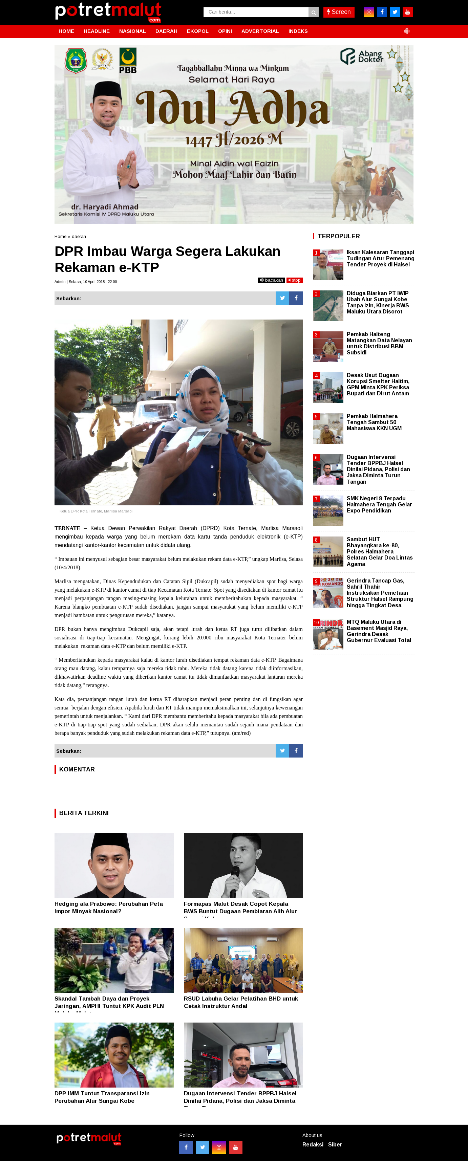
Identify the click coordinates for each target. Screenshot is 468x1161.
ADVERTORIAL (260, 31)
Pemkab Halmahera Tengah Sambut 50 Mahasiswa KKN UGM (374, 422)
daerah (79, 236)
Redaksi (312, 1144)
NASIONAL (132, 31)
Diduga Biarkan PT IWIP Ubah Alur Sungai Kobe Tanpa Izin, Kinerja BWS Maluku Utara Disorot (378, 302)
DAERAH (166, 31)
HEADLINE (97, 31)
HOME (66, 31)
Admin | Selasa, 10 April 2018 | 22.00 (86, 282)
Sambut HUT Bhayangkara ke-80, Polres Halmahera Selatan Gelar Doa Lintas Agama (380, 551)
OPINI (225, 31)
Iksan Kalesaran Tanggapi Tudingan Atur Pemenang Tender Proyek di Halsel (380, 258)
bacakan (271, 280)
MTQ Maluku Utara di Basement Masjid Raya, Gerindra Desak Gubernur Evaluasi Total (379, 631)
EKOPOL (198, 31)
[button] (406, 28)
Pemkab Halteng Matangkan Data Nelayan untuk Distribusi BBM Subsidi (379, 343)
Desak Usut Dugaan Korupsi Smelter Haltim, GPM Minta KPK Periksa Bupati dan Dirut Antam (378, 384)
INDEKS (298, 31)
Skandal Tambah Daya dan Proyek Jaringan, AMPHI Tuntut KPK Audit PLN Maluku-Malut (109, 1006)
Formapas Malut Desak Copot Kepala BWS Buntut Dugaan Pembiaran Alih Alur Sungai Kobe (240, 911)
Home (60, 236)
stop (295, 280)
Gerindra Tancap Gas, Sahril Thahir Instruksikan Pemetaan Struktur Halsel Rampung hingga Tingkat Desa (380, 593)
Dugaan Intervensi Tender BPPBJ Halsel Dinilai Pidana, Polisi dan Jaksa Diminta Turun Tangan (240, 1101)
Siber (335, 1144)
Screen (339, 11)
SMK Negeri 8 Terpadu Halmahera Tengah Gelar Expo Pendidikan (379, 504)
